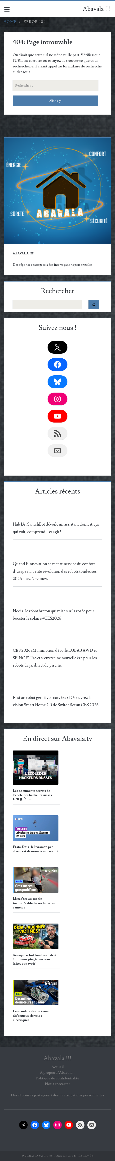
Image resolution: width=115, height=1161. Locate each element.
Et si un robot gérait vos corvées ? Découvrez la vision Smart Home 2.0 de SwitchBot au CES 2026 (55, 701)
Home (10, 21)
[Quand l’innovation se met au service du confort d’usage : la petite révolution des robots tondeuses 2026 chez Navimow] (56, 552)
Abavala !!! (97, 9)
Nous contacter (57, 1084)
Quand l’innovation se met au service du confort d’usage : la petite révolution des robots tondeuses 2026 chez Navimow (55, 571)
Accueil (57, 1067)
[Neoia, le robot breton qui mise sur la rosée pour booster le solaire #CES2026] (56, 599)
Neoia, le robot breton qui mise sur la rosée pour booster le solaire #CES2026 (53, 615)
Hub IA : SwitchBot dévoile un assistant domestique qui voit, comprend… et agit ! (56, 528)
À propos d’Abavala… (57, 1072)
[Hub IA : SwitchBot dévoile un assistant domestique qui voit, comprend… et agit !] (56, 513)
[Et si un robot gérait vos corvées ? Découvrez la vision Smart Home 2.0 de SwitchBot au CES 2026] (56, 686)
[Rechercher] (93, 304)
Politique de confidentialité (57, 1078)
